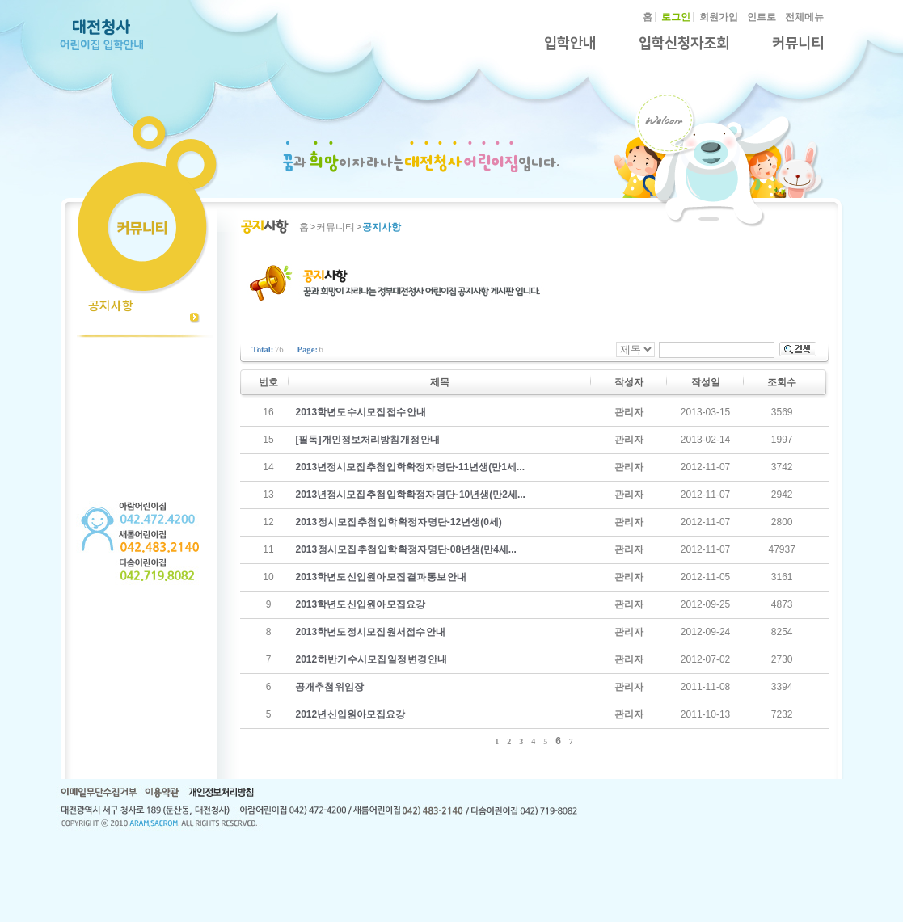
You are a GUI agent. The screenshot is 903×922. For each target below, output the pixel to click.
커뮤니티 (798, 44)
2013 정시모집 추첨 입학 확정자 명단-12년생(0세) (398, 522)
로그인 (675, 17)
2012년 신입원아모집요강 (350, 714)
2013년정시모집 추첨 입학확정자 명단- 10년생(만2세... (410, 494)
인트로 (761, 17)
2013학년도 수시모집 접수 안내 (360, 412)
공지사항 (110, 305)
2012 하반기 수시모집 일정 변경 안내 (370, 659)
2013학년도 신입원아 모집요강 (360, 604)
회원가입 (718, 17)
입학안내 (570, 44)
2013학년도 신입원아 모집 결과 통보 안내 (380, 577)
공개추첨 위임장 (329, 687)
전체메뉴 (804, 17)
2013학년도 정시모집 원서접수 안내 (370, 632)
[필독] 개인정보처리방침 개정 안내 (367, 439)
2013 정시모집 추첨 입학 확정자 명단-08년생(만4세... (405, 549)
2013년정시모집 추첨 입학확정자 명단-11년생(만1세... (410, 467)
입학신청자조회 (684, 44)
